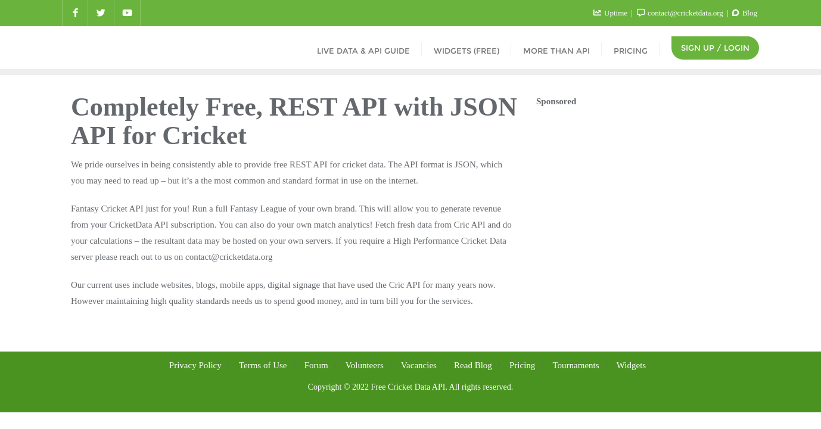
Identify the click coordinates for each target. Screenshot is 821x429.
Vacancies (419, 365)
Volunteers (365, 365)
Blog (744, 12)
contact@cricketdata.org (681, 12)
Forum (316, 365)
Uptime (611, 12)
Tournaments (576, 365)
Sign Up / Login (715, 47)
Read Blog (473, 365)
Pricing (522, 365)
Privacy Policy (195, 365)
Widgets (631, 365)
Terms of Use (263, 365)
